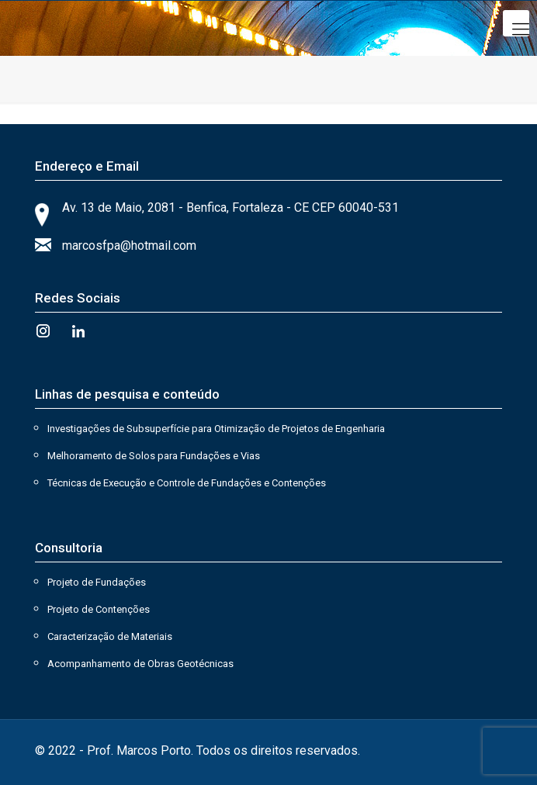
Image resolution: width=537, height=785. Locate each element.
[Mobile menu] (516, 23)
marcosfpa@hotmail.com (129, 245)
